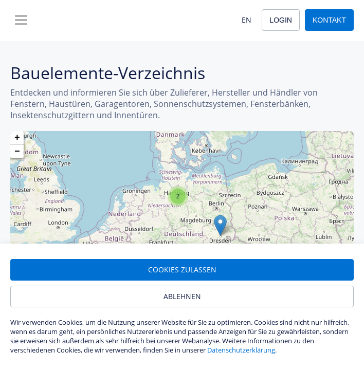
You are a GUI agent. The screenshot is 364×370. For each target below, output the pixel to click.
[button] (220, 225)
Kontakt (329, 20)
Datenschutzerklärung (241, 350)
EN (246, 20)
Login (280, 20)
